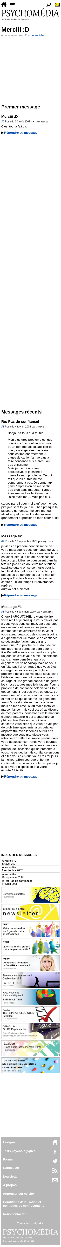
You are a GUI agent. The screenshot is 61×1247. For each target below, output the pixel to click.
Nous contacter (14, 1214)
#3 (2, 426)
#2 (2, 541)
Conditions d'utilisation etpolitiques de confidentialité (23, 1203)
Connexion (11, 1168)
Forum (8, 1159)
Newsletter (11, 1176)
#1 (2, 611)
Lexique (9, 1142)
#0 (2, 121)
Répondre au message (21, 132)
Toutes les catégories (30, 1223)
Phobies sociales (34, 35)
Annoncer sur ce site (18, 1193)
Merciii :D (9, 860)
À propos (10, 1185)
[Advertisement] (30, 69)
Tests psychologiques (19, 1151)
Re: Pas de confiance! (17, 881)
